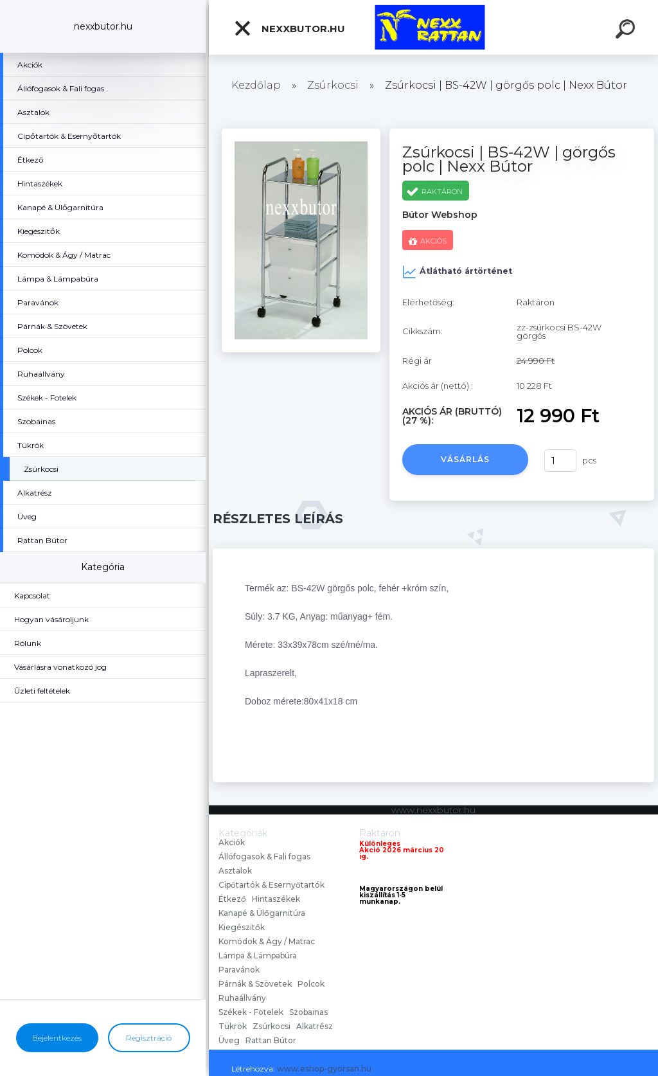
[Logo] (433, 27)
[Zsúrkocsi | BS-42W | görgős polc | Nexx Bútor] (301, 133)
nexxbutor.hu (289, 28)
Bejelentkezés (57, 1038)
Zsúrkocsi (333, 85)
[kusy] (560, 460)
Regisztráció (149, 1038)
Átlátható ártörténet (457, 272)
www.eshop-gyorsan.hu (324, 1068)
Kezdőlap (256, 85)
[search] (627, 31)
